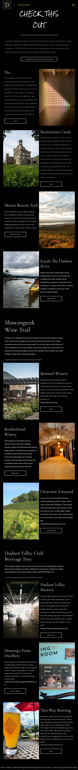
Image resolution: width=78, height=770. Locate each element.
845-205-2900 (24, 5)
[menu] (73, 5)
